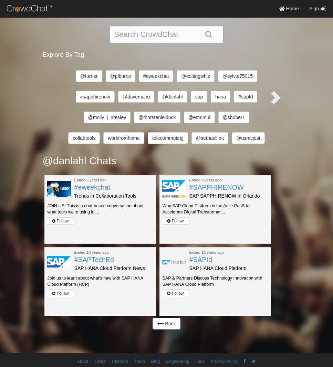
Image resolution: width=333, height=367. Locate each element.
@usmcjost (248, 138)
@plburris (120, 76)
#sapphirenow (95, 96)
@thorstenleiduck (157, 117)
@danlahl (172, 96)
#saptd (245, 96)
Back (166, 323)
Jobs (200, 361)
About (83, 361)
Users (100, 361)
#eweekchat (156, 76)
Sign (317, 8)
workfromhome (124, 138)
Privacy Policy (224, 361)
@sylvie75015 (237, 76)
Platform (120, 361)
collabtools (84, 138)
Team (139, 361)
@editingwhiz (195, 76)
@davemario (136, 96)
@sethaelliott (210, 138)
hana (220, 96)
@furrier (89, 76)
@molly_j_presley (107, 117)
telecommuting (168, 138)
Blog (155, 361)
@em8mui (199, 117)
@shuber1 (234, 117)
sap (199, 96)
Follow (60, 221)
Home (289, 8)
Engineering (177, 361)
